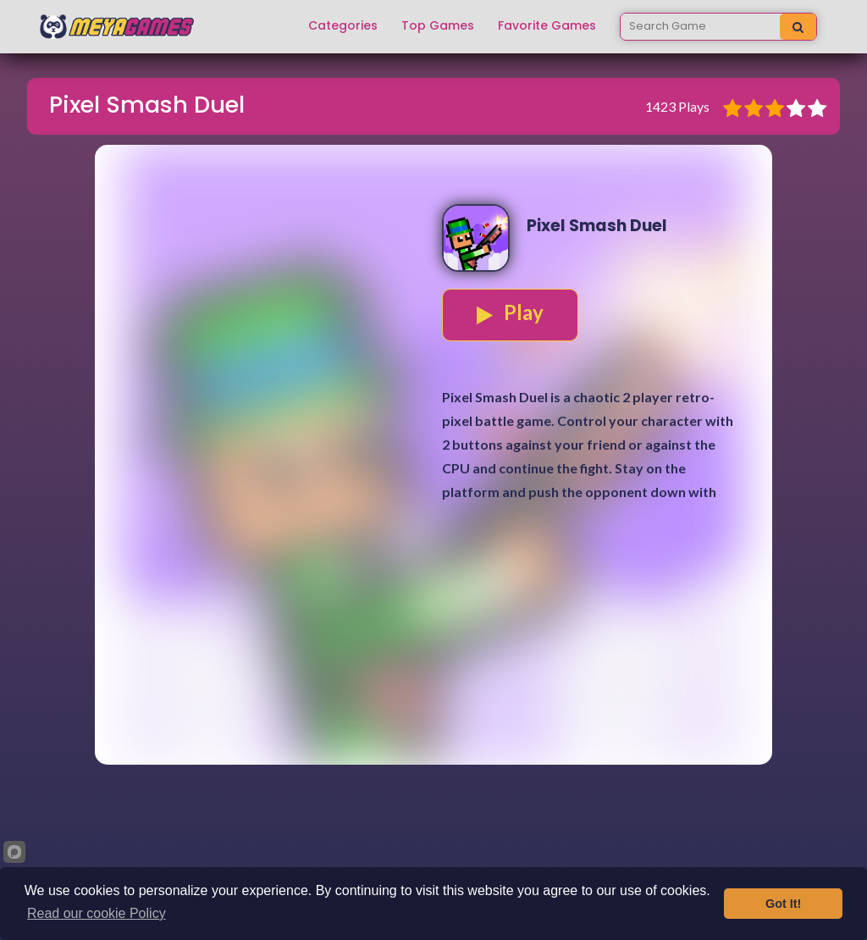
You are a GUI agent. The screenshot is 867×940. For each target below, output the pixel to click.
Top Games (437, 26)
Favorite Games (547, 26)
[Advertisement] (433, 646)
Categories (343, 26)
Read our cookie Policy (96, 913)
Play (510, 312)
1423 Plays (677, 106)
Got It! (783, 903)
